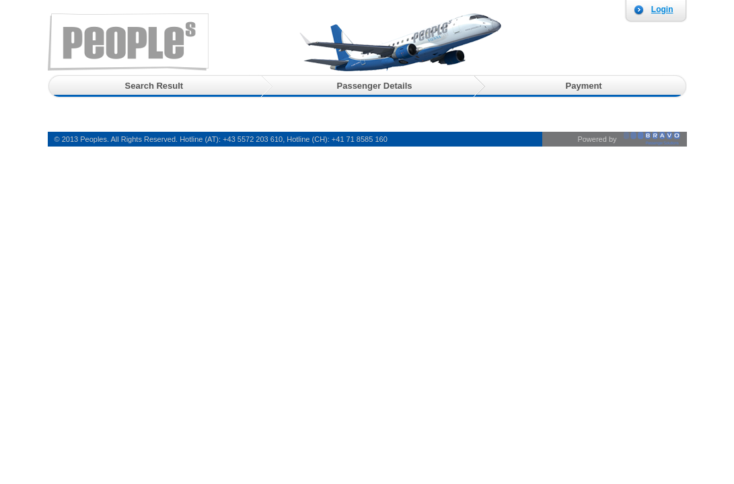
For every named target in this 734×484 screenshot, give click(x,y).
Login (662, 9)
